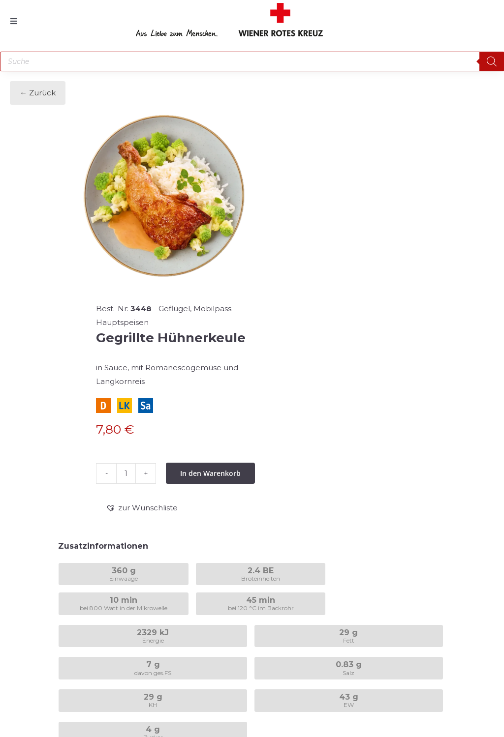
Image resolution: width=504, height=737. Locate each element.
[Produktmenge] (126, 473)
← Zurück (38, 92)
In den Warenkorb (210, 473)
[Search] (491, 61)
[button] (142, 508)
